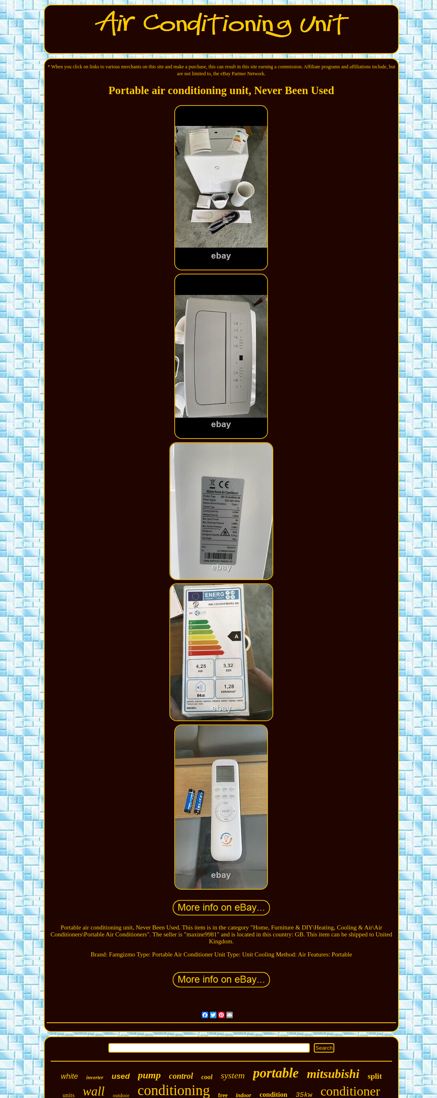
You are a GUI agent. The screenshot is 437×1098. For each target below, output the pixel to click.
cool (207, 1076)
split (374, 1076)
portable (276, 1073)
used (121, 1076)
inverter (95, 1077)
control (181, 1075)
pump (149, 1075)
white (69, 1076)
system (233, 1075)
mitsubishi (333, 1073)
